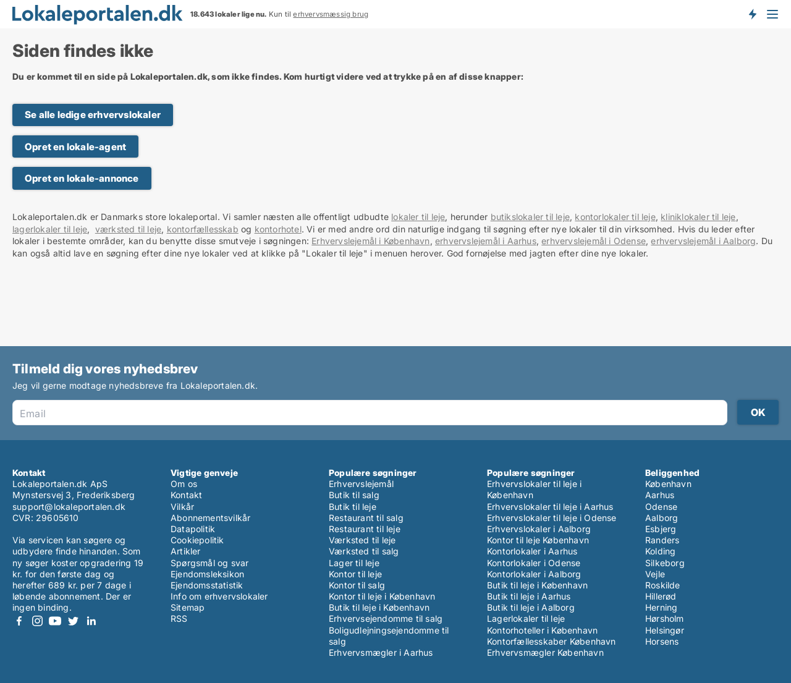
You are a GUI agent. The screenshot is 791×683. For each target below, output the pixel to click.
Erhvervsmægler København (545, 652)
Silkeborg (665, 563)
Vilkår (182, 506)
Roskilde (662, 585)
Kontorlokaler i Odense (533, 563)
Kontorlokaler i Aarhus (532, 551)
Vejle (655, 574)
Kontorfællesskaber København (551, 641)
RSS (179, 618)
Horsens (662, 641)
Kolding (660, 551)
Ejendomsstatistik (207, 585)
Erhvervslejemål (361, 483)
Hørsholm (664, 618)
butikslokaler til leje (530, 216)
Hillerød (661, 596)
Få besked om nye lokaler (752, 14)
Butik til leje (352, 506)
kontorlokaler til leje (615, 216)
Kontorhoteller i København (542, 630)
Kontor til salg (357, 585)
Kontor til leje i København (382, 596)
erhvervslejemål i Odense (593, 240)
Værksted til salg (364, 551)
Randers (662, 540)
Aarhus (659, 495)
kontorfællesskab (203, 229)
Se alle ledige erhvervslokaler (93, 115)
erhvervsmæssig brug (330, 14)
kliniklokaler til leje (698, 216)
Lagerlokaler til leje (526, 618)
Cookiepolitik (197, 540)
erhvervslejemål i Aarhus (485, 240)
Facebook (19, 621)
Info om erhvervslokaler (219, 596)
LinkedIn (91, 621)
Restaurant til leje (364, 529)
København (668, 483)
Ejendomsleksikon (207, 574)
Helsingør (664, 630)
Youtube (55, 621)
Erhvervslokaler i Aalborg (539, 529)
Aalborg (661, 517)
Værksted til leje (362, 540)
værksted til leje (128, 229)
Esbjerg (660, 529)
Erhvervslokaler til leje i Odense (552, 517)
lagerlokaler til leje (49, 229)
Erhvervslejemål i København (370, 240)
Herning (661, 607)
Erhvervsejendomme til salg (385, 618)
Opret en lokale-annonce (82, 178)
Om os (184, 483)
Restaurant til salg (366, 517)
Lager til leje (354, 563)
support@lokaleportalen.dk (68, 506)
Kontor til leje (355, 574)
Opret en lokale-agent (75, 147)
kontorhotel (278, 229)
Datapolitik (193, 529)
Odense (661, 506)
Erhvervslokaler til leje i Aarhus (550, 506)
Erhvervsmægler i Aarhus (381, 652)
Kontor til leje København (538, 540)
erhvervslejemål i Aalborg (703, 240)
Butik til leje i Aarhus (529, 596)
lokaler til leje (418, 216)
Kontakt (186, 495)
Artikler (186, 551)
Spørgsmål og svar (209, 563)
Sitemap (188, 607)
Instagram (37, 621)
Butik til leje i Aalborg (531, 607)
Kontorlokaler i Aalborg (534, 574)
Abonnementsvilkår (210, 517)
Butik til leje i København (379, 607)
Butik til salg (354, 495)
